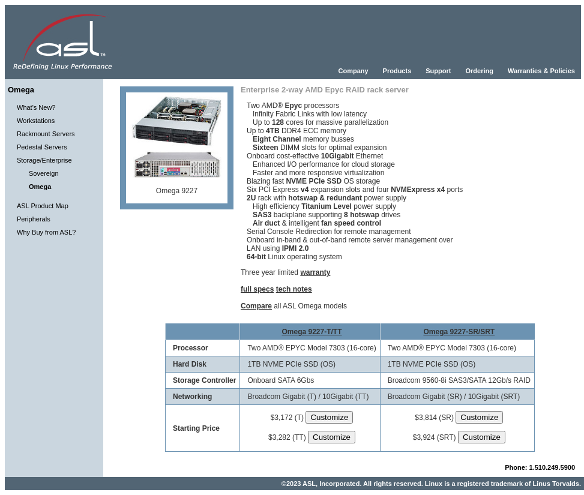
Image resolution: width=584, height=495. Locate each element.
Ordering (479, 70)
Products (397, 70)
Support (438, 70)
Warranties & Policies (541, 70)
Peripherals (33, 219)
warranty (315, 272)
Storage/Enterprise (44, 160)
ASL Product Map (42, 205)
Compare (256, 306)
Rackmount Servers (46, 133)
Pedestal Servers (42, 147)
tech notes (294, 289)
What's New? (36, 107)
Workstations (36, 120)
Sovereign (44, 173)
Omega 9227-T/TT (311, 332)
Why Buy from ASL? (46, 232)
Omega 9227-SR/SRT (459, 332)
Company (353, 70)
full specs (257, 289)
